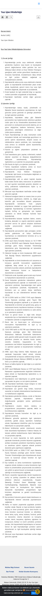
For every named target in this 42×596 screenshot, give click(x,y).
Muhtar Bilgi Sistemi (12, 567)
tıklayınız (26, 593)
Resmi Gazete (29, 567)
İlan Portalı (10, 572)
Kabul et (34, 593)
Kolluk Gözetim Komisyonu (28, 572)
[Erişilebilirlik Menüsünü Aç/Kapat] (37, 591)
